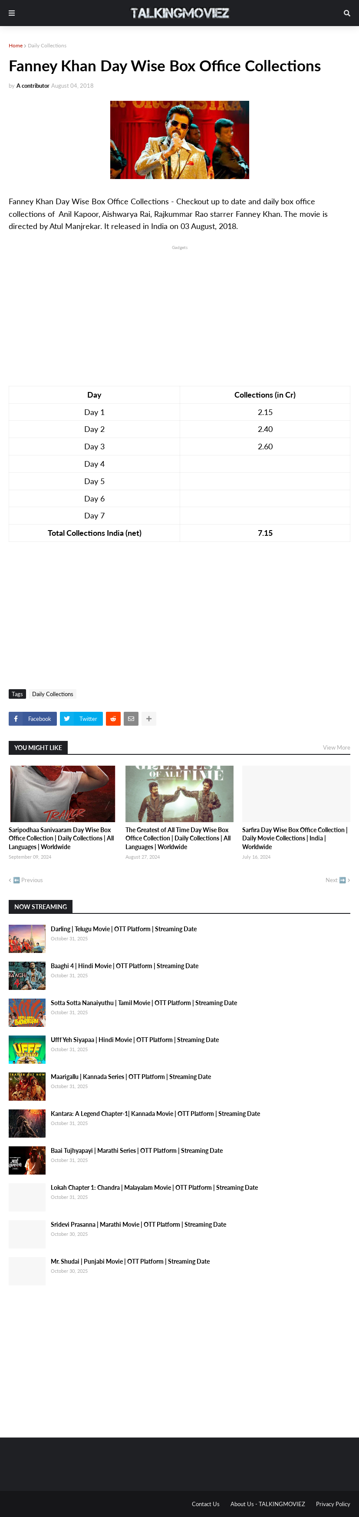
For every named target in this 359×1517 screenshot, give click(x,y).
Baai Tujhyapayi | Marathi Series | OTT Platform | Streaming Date (137, 1150)
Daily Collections (47, 45)
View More (336, 747)
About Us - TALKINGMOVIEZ (268, 1503)
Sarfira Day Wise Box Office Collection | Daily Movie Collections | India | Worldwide (295, 838)
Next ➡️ (336, 879)
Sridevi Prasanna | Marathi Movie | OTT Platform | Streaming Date (138, 1224)
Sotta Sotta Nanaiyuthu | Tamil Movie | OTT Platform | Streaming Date (144, 1002)
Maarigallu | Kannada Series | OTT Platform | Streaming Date (131, 1076)
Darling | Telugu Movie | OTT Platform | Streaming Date (124, 929)
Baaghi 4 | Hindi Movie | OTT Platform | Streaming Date (124, 965)
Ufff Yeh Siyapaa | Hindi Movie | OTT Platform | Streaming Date (135, 1039)
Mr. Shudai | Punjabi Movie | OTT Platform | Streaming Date (130, 1261)
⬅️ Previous (28, 879)
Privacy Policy (333, 1503)
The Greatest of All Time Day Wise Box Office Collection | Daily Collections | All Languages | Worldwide (178, 838)
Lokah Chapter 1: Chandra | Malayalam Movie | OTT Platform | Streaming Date (154, 1187)
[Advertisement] (179, 312)
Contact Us (206, 1503)
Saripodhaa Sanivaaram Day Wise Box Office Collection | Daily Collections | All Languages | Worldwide (61, 838)
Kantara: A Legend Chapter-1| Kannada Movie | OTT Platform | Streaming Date (155, 1113)
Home (16, 45)
